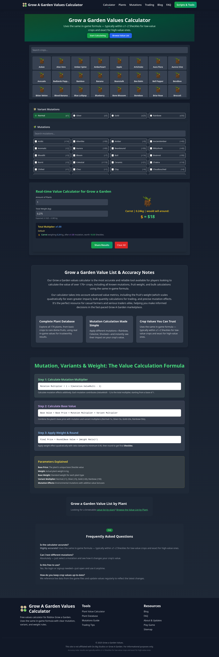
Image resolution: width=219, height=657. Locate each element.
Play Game (149, 624)
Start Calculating (98, 35)
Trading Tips (88, 624)
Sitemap (148, 629)
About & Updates (153, 620)
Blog (160, 4)
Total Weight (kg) (43, 208)
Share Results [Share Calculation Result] (102, 245)
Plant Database (90, 615)
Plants (122, 4)
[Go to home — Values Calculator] (52, 5)
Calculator (109, 4)
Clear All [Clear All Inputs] (121, 245)
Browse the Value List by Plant (132, 509)
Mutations (135, 4)
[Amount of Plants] (72, 202)
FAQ (168, 4)
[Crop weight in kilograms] (72, 214)
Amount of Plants (44, 197)
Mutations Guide (90, 620)
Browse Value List (120, 35)
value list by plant (106, 509)
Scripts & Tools (185, 4)
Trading (149, 4)
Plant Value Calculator (93, 611)
